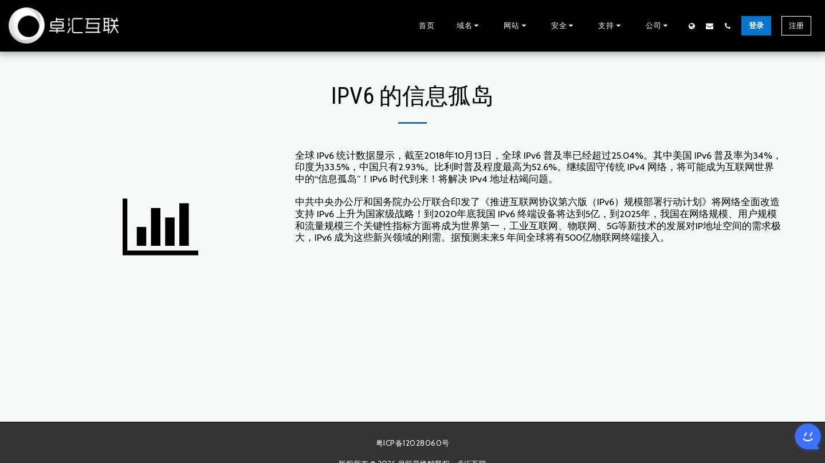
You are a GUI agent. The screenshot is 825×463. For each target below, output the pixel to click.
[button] (469, 26)
